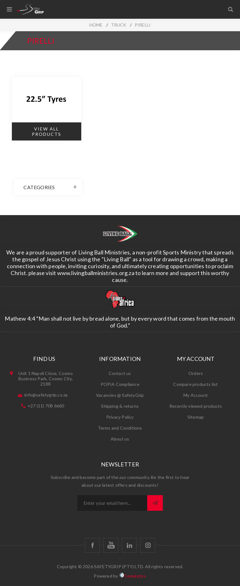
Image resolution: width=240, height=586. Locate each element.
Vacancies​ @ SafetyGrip (120, 395)
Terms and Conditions (120, 428)
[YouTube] (110, 545)
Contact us (120, 373)
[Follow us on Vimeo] (129, 545)
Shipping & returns (120, 406)
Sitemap (196, 417)
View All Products (46, 131)
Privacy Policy (120, 417)
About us (120, 438)
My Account (195, 395)
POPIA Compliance (120, 384)
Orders (195, 373)
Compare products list (195, 384)
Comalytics (132, 576)
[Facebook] (92, 545)
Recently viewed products (195, 406)
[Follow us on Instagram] (147, 545)
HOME (96, 24)
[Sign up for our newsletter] (112, 503)
